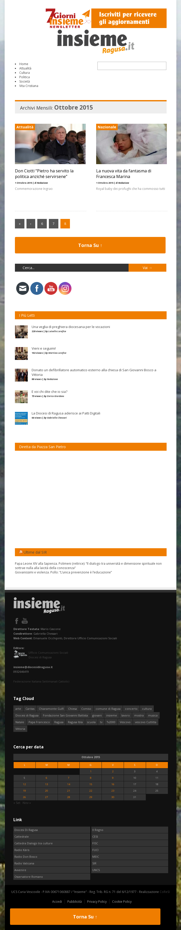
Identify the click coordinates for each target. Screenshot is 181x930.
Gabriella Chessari (57, 417)
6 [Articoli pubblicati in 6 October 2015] (46, 778)
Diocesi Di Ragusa (26, 830)
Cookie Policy (122, 901)
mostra (139, 715)
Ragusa (59, 722)
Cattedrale (21, 836)
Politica (24, 77)
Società (24, 81)
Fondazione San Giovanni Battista (65, 715)
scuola (91, 722)
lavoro (125, 715)
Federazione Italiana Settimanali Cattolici (41, 681)
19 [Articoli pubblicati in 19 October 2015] (24, 790)
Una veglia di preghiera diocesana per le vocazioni (71, 326)
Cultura (24, 72)
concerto (131, 709)
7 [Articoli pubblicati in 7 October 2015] (68, 778)
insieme (111, 715)
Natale (19, 722)
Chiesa (72, 709)
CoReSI (165, 892)
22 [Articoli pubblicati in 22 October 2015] (90, 790)
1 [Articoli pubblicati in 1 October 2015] (91, 771)
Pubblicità (74, 901)
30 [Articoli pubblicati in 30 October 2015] (112, 797)
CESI (95, 836)
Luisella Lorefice (57, 331)
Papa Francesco (39, 722)
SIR (94, 863)
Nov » (27, 803)
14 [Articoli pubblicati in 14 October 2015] (68, 784)
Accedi (57, 901)
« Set (16, 803)
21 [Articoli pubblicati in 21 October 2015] (68, 790)
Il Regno (97, 830)
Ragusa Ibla (75, 722)
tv (101, 722)
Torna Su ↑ (90, 245)
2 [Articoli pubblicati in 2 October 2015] (113, 771)
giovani (97, 715)
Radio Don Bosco (25, 856)
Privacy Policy (97, 901)
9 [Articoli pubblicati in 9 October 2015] (113, 778)
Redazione (52, 379)
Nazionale (106, 127)
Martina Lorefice (57, 353)
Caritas (29, 709)
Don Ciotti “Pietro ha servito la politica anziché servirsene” (44, 173)
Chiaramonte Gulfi (51, 709)
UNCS (96, 870)
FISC (95, 843)
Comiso (86, 709)
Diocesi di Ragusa (27, 715)
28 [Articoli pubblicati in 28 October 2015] (68, 797)
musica (153, 715)
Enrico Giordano (55, 396)
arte (18, 709)
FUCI (95, 850)
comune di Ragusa (108, 709)
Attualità (25, 68)
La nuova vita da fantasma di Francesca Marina (123, 173)
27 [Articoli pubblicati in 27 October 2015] (46, 797)
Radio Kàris (21, 850)
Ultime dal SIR (35, 552)
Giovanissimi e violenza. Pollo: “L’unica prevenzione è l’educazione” (63, 572)
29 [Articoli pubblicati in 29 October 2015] (90, 797)
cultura (147, 709)
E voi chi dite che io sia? (49, 391)
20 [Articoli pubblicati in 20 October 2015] (46, 790)
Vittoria (20, 729)
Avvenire (20, 870)
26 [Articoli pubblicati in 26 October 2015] (24, 797)
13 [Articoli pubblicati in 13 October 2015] (46, 784)
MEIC (95, 856)
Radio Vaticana (24, 863)
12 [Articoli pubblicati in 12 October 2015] (24, 784)
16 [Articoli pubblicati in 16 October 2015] (112, 784)
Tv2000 (111, 722)
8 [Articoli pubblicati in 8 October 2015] (91, 778)
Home (23, 64)
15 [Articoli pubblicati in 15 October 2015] (90, 784)
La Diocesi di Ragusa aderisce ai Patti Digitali (66, 413)
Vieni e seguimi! (44, 348)
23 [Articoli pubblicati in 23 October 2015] (112, 790)
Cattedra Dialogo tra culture (33, 843)
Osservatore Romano (28, 877)
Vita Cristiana (28, 86)
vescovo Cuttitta (145, 722)
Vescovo (125, 722)
